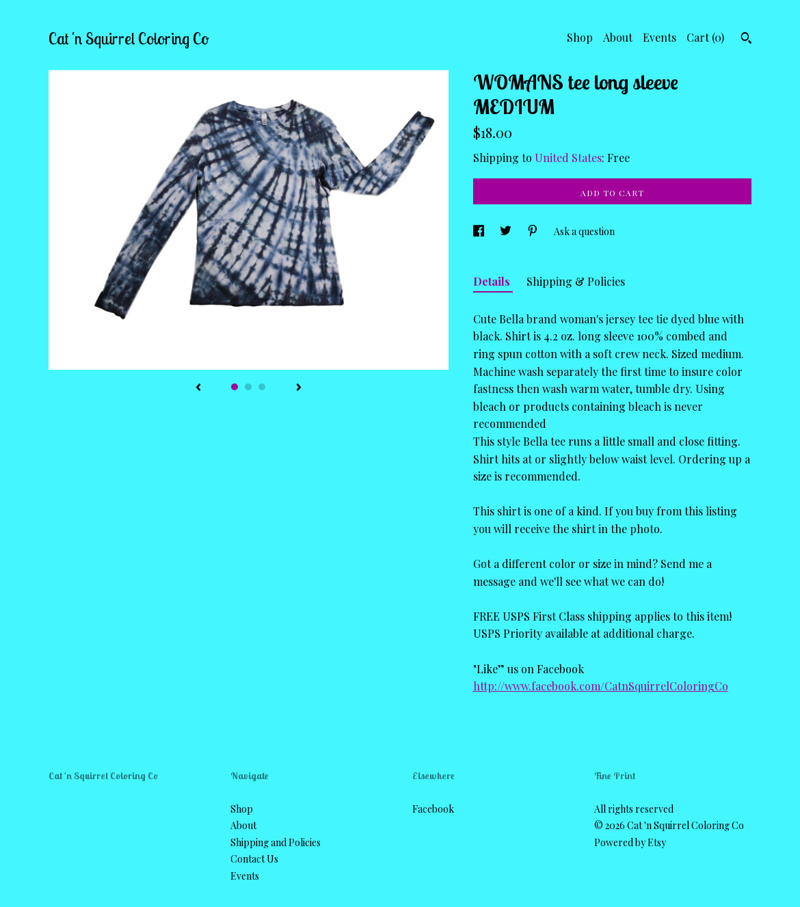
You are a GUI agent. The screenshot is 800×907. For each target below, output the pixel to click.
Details (493, 281)
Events (659, 37)
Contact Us (254, 858)
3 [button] (261, 386)
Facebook (433, 808)
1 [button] (234, 386)
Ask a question (584, 231)
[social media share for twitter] (507, 231)
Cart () (705, 37)
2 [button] (248, 386)
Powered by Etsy (630, 842)
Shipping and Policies (275, 842)
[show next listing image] (298, 388)
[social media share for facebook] (479, 231)
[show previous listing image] (198, 388)
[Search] (746, 39)
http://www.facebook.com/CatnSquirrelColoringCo (600, 686)
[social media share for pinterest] (533, 231)
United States (568, 157)
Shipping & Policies (575, 281)
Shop (580, 37)
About (617, 37)
